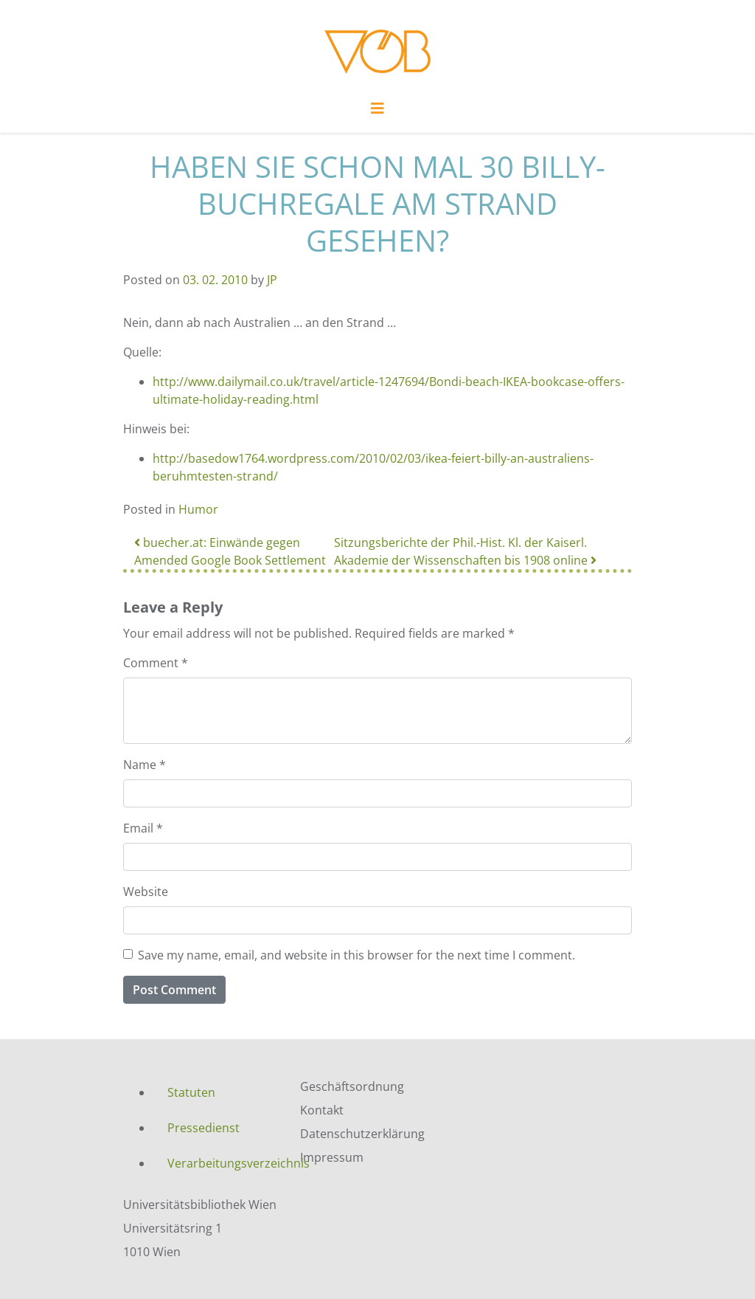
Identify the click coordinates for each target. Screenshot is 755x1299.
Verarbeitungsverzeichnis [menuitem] (222, 1163)
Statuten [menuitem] (191, 1092)
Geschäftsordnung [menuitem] (352, 1086)
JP (272, 280)
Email (143, 828)
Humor (198, 509)
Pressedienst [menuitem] (203, 1128)
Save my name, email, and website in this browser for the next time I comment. (356, 955)
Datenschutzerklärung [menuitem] (362, 1134)
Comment (155, 663)
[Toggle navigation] (377, 112)
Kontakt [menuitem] (322, 1110)
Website (145, 891)
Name (144, 765)
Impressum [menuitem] (331, 1157)
